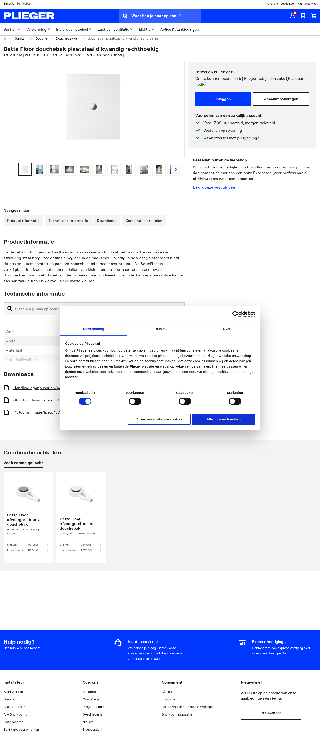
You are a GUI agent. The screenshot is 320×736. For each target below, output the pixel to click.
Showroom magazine (177, 714)
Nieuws (88, 722)
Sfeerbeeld (40, 400)
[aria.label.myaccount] (292, 16)
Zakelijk (9, 3)
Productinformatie (23, 220)
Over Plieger (91, 699)
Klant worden (13, 692)
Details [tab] (160, 329)
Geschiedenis (92, 714)
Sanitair (21, 38)
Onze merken (13, 722)
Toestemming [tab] (93, 329)
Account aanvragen (281, 99)
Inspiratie (168, 699)
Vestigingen (288, 3)
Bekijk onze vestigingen (214, 187)
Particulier (23, 3)
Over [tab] (227, 329)
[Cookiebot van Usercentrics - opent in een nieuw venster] (235, 314)
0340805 (38, 544)
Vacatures (90, 692)
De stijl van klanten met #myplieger (188, 707)
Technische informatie (68, 220)
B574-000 (91, 550)
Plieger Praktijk (93, 707)
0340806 (91, 544)
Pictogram (39, 412)
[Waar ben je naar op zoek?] (166, 16)
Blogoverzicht (92, 729)
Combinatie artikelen (143, 220)
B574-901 (38, 550)
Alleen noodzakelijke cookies (159, 419)
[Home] (5, 38)
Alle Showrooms (15, 714)
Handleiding (45, 388)
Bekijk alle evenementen (21, 729)
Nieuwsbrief (271, 713)
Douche (41, 38)
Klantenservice (307, 3)
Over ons (272, 3)
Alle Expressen (14, 707)
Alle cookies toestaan (224, 419)
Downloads (106, 220)
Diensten (10, 699)
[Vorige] (175, 169)
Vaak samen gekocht (23, 463)
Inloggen (223, 99)
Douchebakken (67, 38)
